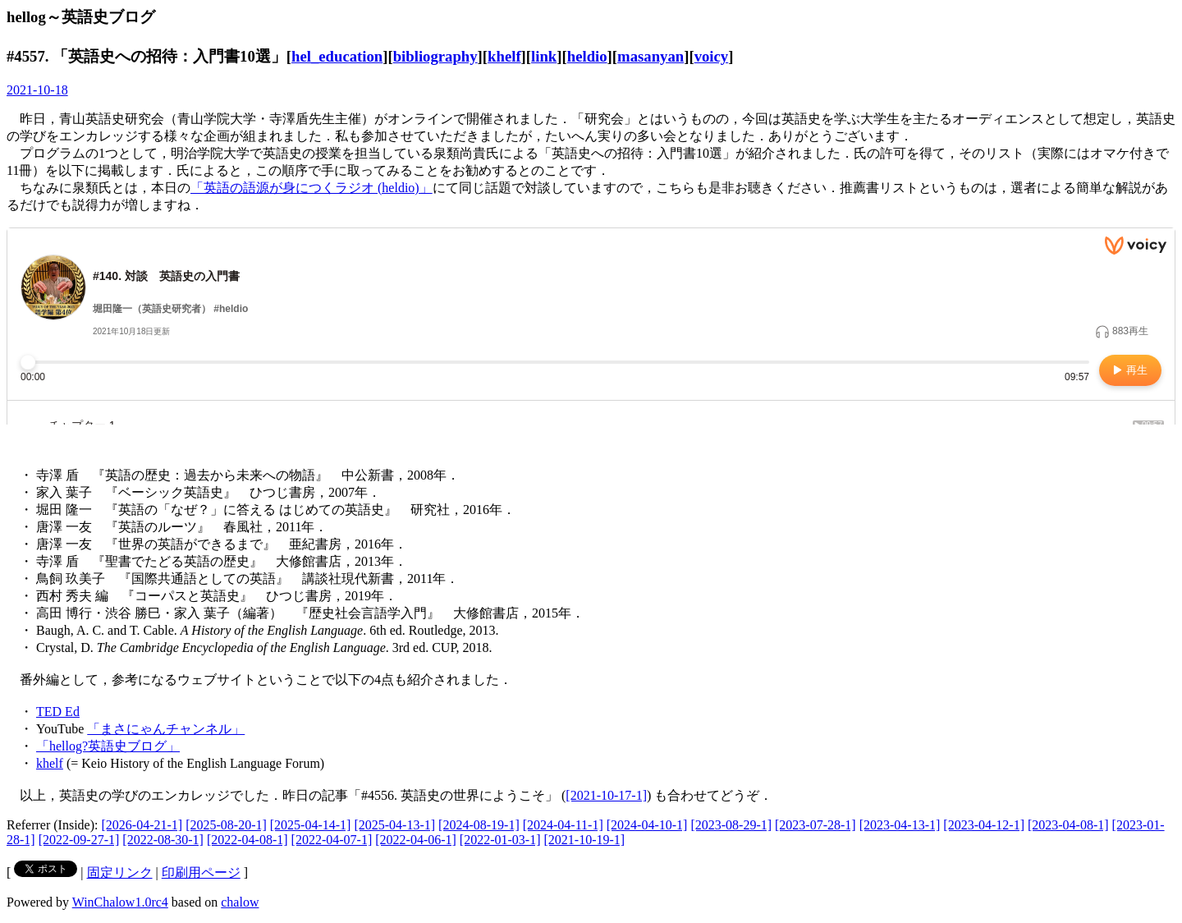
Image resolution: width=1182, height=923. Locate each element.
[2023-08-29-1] (731, 825)
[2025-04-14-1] (310, 825)
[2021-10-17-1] (606, 795)
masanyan (650, 56)
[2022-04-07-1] (332, 840)
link (544, 56)
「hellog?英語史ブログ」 (108, 746)
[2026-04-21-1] (142, 825)
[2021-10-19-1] (584, 840)
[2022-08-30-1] (163, 840)
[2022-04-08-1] (247, 840)
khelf (504, 56)
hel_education (337, 56)
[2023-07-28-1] (815, 825)
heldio (587, 56)
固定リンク (120, 872)
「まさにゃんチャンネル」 (166, 729)
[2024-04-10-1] (647, 825)
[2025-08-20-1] (226, 825)
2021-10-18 (37, 90)
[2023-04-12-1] (983, 825)
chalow (240, 902)
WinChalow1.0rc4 (120, 902)
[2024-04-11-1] (563, 825)
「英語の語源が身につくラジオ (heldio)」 (311, 188)
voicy (711, 56)
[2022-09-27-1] (79, 840)
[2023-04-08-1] (1068, 825)
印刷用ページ (201, 872)
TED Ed (58, 712)
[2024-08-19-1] (479, 825)
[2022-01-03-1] (500, 840)
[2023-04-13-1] (900, 825)
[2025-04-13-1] (394, 825)
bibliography (435, 56)
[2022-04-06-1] (415, 840)
